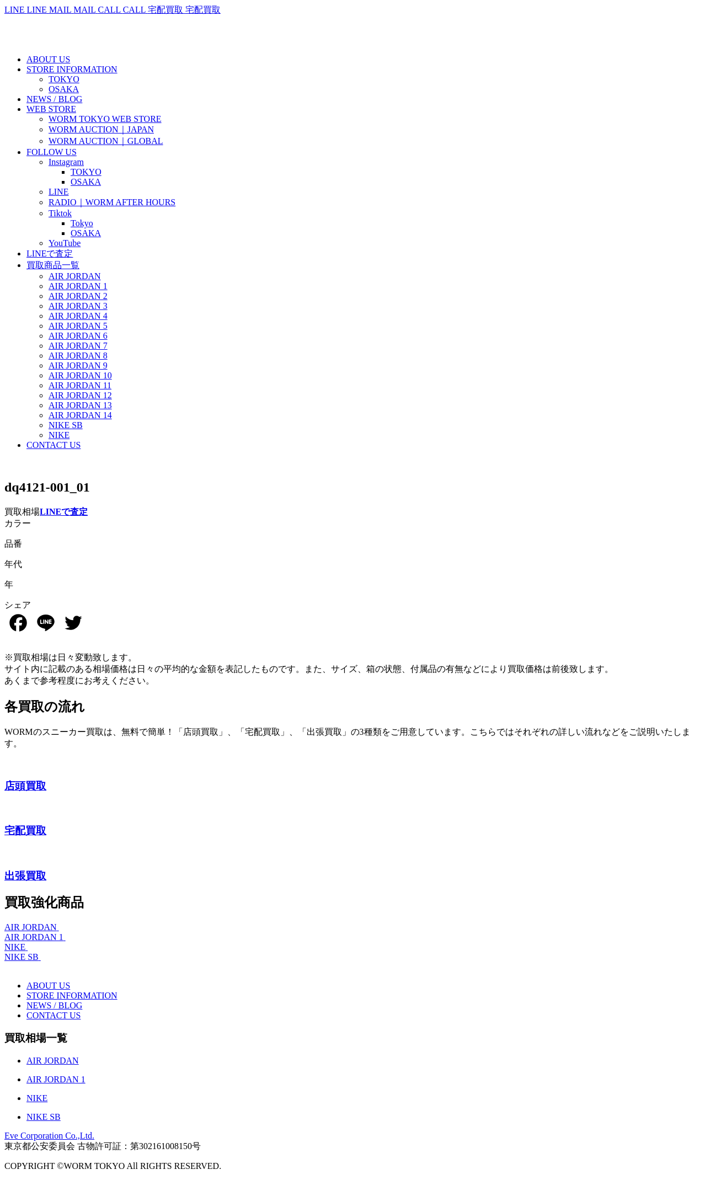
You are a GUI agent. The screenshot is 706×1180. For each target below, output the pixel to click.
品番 (13, 543)
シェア (17, 605)
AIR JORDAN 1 (33, 937)
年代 (13, 564)
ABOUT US (48, 985)
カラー (17, 523)
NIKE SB (21, 957)
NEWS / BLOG (54, 1005)
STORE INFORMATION (71, 995)
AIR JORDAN (30, 927)
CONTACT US (53, 1015)
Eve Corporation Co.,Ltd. (49, 1135)
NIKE (14, 947)
